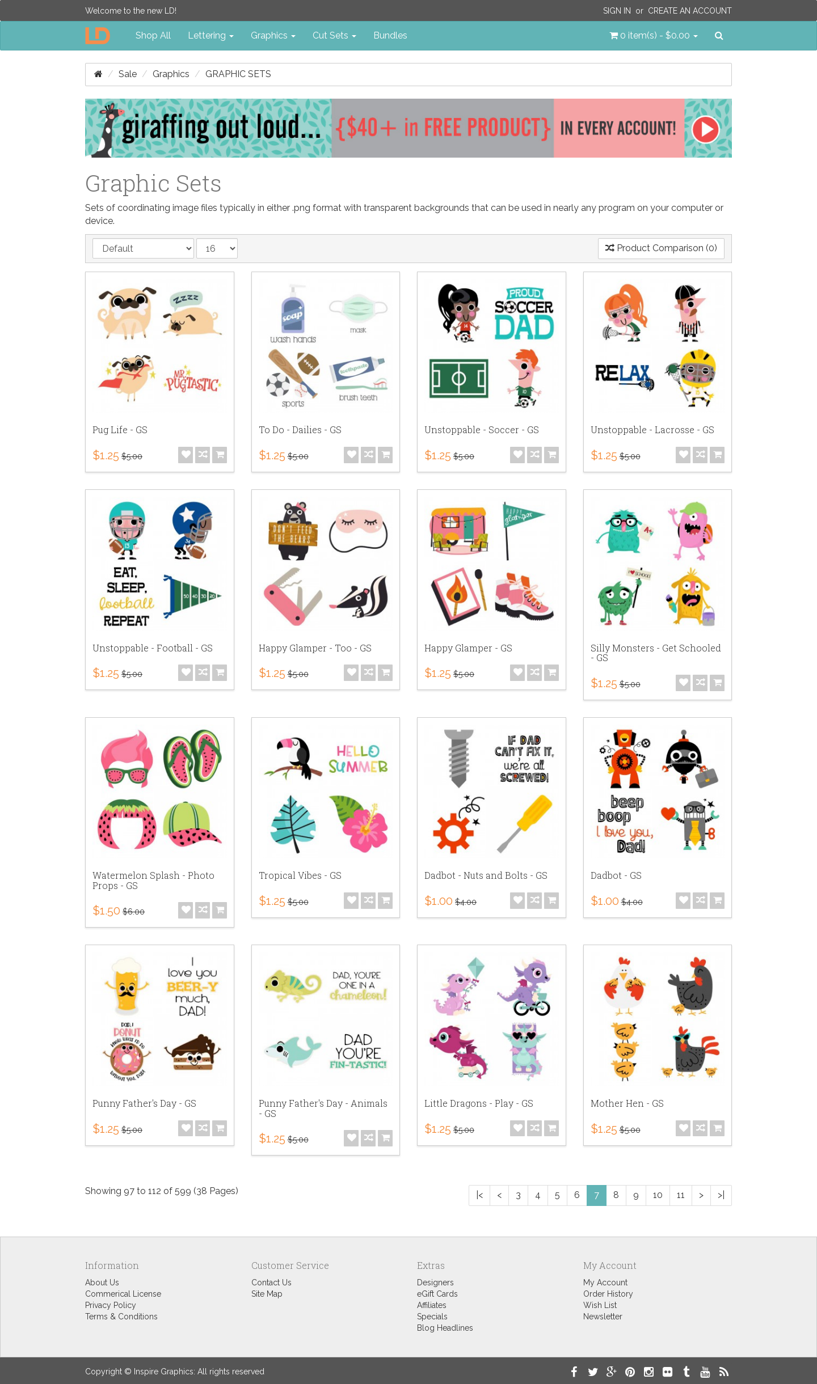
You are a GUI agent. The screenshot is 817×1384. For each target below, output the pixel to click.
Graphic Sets (238, 74)
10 (658, 1195)
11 (681, 1195)
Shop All (153, 35)
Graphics (171, 74)
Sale (128, 74)
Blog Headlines (445, 1327)
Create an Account (690, 10)
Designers (435, 1282)
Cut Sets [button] (334, 35)
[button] (653, 36)
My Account (605, 1282)
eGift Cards (437, 1293)
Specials (432, 1316)
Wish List (600, 1305)
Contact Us (271, 1282)
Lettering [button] (211, 35)
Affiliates (432, 1305)
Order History (608, 1293)
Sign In (617, 10)
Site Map (267, 1293)
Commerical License (123, 1293)
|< (479, 1195)
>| (721, 1195)
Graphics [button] (273, 35)
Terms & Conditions (121, 1316)
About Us (102, 1282)
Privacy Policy (110, 1305)
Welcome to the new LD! (130, 10)
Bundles (390, 35)
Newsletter (602, 1316)
